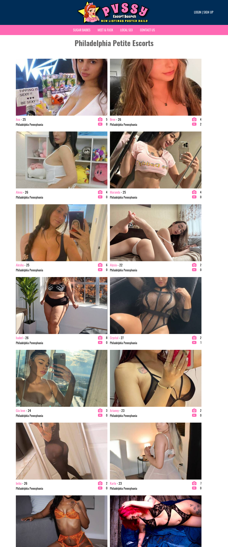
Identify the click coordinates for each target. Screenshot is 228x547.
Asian (17, 488)
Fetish (118, 488)
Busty (68, 488)
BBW (17, 494)
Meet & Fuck (105, 30)
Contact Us (147, 30)
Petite (118, 505)
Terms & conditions (170, 532)
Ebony (68, 500)
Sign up (208, 12)
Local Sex (126, 30)
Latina (118, 494)
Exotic (118, 482)
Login (197, 12)
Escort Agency (72, 505)
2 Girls (18, 482)
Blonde (18, 505)
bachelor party (22, 500)
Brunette (69, 482)
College (69, 494)
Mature (119, 500)
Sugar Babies (81, 30)
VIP (167, 488)
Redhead (170, 482)
